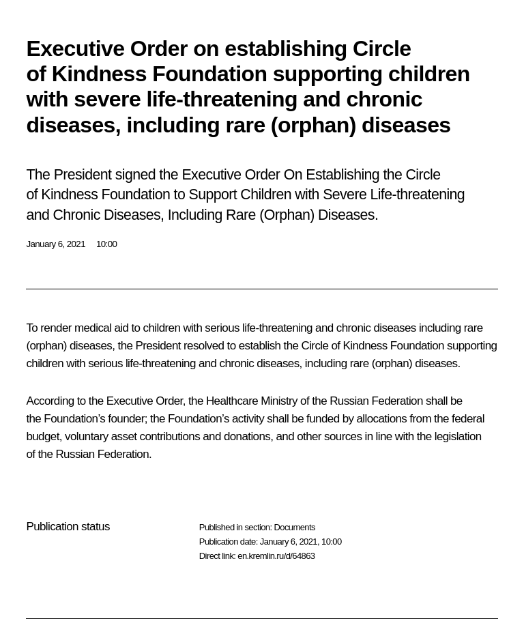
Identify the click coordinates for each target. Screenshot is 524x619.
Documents (294, 527)
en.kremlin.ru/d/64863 (276, 556)
